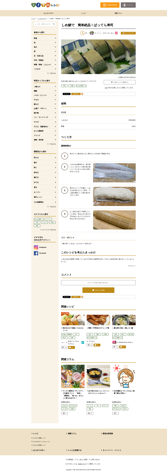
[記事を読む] (65, 402)
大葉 (115, 334)
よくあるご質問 (82, 459)
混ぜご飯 (131, 334)
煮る (35, 187)
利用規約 (70, 459)
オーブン (37, 192)
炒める (36, 172)
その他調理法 (38, 202)
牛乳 (37, 222)
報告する (133, 266)
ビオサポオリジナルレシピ (41, 441)
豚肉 (52, 222)
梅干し (123, 334)
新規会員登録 (108, 433)
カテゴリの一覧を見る (49, 230)
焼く (35, 167)
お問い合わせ (95, 459)
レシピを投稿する (75, 450)
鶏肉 (97, 334)
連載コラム (118, 13)
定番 (72, 337)
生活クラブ (83, 464)
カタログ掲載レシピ (39, 438)
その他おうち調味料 (66, 334)
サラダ (36, 122)
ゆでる (36, 182)
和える (36, 157)
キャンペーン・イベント (112, 450)
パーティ (49, 219)
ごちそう (45, 222)
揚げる (36, 177)
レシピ (83, 13)
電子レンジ (38, 197)
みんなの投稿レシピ (39, 219)
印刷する (75, 94)
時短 (37, 225)
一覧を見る (52, 73)
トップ (33, 18)
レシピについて (42, 18)
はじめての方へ (49, 13)
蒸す (35, 162)
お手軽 (105, 334)
